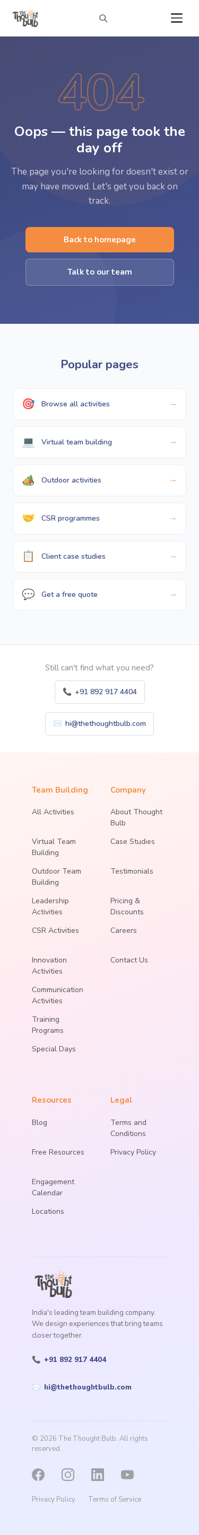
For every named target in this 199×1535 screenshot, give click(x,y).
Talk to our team (99, 272)
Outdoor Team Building (56, 876)
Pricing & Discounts (127, 906)
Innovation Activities (49, 965)
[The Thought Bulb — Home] (26, 18)
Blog (39, 1123)
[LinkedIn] (103, 1474)
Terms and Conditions (128, 1128)
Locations (48, 1211)
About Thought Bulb (136, 817)
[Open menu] (176, 18)
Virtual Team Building (54, 847)
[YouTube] (132, 1474)
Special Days (54, 1049)
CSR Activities (55, 930)
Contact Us (129, 960)
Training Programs (48, 1025)
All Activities (53, 812)
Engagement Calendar (53, 1187)
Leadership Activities (50, 906)
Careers (123, 930)
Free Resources (58, 1152)
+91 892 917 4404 (100, 691)
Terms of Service (114, 1499)
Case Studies (132, 842)
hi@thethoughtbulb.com (99, 723)
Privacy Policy (133, 1152)
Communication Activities (57, 995)
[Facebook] (43, 1474)
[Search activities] (103, 18)
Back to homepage (100, 239)
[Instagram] (73, 1474)
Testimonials (131, 871)
